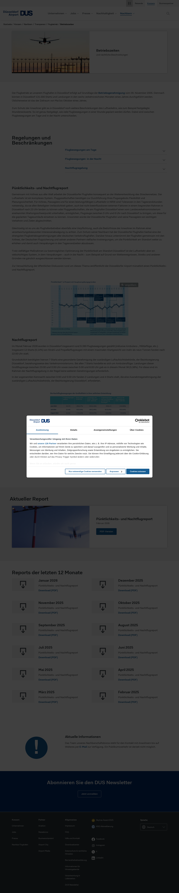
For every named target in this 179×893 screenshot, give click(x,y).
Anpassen (116, 471)
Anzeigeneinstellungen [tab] (105, 430)
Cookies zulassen (138, 471)
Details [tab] (73, 430)
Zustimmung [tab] (42, 430)
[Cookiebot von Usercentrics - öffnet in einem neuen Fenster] (137, 421)
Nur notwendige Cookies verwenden (85, 471)
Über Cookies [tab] (137, 430)
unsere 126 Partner (47, 443)
